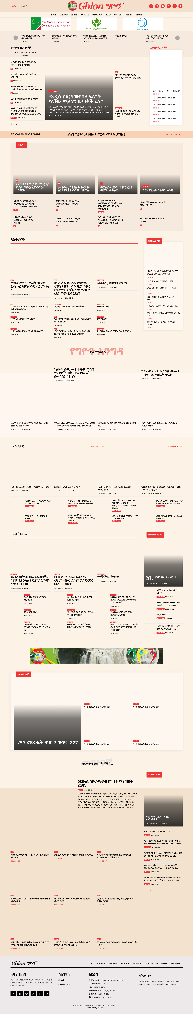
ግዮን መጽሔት (15, 294)
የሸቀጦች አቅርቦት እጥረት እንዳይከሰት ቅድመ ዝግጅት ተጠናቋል (23, 220)
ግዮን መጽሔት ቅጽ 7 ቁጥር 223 (164, 119)
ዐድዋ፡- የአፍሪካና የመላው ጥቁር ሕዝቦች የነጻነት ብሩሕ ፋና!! (169, 604)
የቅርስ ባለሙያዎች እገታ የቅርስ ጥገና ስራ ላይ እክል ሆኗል (168, 627)
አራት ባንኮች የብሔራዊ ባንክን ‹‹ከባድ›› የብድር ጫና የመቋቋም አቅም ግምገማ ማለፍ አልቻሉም (162, 842)
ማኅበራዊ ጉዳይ (73, 506)
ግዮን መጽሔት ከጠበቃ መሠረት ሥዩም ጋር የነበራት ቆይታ (160, 373)
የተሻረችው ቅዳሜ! (121, 36)
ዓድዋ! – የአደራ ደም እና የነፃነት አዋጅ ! (161, 578)
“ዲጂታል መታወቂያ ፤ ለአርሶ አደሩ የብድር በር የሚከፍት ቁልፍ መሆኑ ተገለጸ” (127, 114)
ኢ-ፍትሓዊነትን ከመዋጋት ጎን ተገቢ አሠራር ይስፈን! (163, 306)
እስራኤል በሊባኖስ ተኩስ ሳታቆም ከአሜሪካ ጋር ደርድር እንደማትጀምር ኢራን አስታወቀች (123, 600)
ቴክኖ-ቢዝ (147, 835)
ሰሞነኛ (15, 210)
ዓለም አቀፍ (13, 574)
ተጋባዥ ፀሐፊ (100, 280)
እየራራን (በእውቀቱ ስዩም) (112, 283)
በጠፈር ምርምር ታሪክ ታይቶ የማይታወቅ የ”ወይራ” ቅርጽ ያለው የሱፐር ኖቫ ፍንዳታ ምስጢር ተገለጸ (163, 879)
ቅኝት (12, 280)
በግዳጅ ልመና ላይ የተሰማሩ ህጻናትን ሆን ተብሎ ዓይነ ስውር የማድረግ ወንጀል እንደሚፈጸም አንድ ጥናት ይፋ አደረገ (72, 288)
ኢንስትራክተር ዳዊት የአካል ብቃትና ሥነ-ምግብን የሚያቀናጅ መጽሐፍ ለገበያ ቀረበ (30, 943)
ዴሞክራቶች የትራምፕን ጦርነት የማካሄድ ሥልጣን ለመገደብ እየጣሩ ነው (37, 627)
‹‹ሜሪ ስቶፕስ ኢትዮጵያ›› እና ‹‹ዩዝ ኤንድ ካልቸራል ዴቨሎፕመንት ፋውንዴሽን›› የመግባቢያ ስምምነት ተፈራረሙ (124, 504)
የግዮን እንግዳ (53, 91)
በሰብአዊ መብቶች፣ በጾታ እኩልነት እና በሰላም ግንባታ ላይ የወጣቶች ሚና (169, 502)
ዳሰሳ (12, 304)
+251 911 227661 (100, 987)
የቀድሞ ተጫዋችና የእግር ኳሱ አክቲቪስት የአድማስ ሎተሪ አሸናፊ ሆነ (114, 856)
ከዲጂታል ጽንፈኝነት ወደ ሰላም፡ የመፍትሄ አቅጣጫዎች (114, 488)
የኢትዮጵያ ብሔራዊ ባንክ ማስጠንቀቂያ (157, 818)
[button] (25, 6)
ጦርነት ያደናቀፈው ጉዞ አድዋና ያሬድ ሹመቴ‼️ (70, 307)
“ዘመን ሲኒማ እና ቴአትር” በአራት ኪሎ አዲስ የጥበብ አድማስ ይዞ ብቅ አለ (72, 943)
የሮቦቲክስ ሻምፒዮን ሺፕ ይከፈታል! (157, 831)
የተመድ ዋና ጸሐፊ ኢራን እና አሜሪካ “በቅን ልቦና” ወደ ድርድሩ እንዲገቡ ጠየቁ (73, 580)
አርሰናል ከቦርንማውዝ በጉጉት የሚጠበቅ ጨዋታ (105, 783)
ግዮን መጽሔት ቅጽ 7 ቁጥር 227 (166, 90)
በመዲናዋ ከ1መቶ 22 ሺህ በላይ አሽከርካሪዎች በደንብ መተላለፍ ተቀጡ (67, 204)
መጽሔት (86, 704)
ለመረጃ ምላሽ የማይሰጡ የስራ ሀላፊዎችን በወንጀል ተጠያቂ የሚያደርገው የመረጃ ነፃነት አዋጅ (25, 204)
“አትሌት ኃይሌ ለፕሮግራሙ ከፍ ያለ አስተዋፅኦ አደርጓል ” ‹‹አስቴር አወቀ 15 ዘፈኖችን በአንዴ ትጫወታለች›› (74, 424)
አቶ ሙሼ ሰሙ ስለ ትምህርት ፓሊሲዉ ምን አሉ (114, 331)
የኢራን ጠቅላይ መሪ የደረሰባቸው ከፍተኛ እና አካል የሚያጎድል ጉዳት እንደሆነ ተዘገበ (30, 580)
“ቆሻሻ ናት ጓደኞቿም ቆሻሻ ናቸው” (23, 319)
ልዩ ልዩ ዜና (146, 186)
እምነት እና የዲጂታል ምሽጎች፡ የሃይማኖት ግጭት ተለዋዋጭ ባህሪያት (161, 488)
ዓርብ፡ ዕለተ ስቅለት (31, 612)
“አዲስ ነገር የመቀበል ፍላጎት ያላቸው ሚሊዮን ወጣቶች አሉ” (75, 99)
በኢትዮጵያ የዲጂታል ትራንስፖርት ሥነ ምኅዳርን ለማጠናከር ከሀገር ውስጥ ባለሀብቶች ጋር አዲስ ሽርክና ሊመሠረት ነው (26, 111)
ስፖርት (80, 790)
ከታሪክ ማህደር (161, 597)
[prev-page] (15, 37)
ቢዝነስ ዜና (13, 117)
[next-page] (177, 37)
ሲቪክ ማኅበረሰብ (29, 506)
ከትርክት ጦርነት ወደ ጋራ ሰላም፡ (67, 487)
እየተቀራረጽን (102, 319)
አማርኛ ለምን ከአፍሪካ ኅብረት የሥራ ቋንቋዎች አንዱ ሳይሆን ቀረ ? (30, 286)
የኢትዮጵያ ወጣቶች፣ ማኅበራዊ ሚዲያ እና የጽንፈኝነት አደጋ (38, 502)
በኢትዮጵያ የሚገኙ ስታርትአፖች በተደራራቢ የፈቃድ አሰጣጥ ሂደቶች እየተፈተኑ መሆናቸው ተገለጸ (110, 220)
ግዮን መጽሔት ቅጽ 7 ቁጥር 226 (164, 98)
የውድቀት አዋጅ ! (103, 307)
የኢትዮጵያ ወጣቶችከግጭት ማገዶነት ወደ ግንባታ (31, 487)
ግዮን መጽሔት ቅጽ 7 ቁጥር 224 (164, 112)
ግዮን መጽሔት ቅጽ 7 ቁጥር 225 (164, 105)
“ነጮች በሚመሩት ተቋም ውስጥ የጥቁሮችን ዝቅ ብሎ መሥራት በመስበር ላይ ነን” (74, 373)
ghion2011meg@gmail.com (106, 990)
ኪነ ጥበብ (56, 939)
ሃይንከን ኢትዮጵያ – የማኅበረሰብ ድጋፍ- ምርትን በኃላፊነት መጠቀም (80, 502)
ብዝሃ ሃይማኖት (101, 574)
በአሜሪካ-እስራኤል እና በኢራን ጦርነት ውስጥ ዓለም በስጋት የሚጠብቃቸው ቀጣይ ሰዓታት (123, 627)
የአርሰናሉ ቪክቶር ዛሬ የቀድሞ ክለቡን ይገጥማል (73, 855)
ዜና (11, 69)
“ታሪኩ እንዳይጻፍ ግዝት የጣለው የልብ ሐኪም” (27, 331)
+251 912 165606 (104, 994)
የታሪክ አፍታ (161, 614)
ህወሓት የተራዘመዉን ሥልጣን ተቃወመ (24, 99)
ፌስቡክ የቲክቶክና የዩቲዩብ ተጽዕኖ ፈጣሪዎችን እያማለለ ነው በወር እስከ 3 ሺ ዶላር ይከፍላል (161, 866)
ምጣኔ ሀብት (147, 847)
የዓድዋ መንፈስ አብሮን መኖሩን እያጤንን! (160, 281)
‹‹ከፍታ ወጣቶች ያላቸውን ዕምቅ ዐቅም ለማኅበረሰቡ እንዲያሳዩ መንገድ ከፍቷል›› (81, 518)
